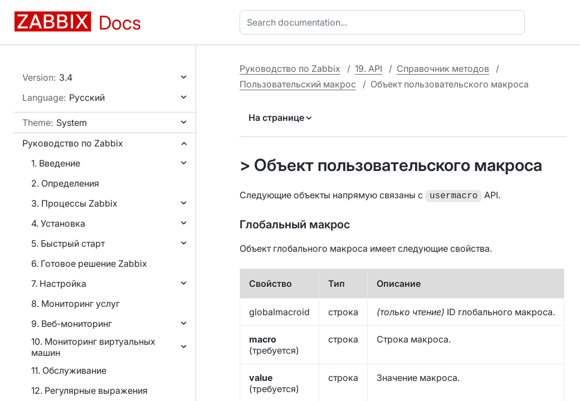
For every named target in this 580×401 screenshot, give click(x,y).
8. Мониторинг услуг (75, 303)
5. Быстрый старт (68, 243)
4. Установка (58, 223)
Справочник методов (443, 68)
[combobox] (384, 22)
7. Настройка (58, 283)
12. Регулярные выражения (89, 390)
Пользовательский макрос (298, 84)
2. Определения (65, 183)
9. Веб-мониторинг (71, 323)
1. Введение (55, 163)
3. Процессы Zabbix (74, 203)
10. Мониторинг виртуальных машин (93, 347)
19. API (368, 68)
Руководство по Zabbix (72, 143)
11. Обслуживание (68, 370)
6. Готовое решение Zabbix (89, 263)
